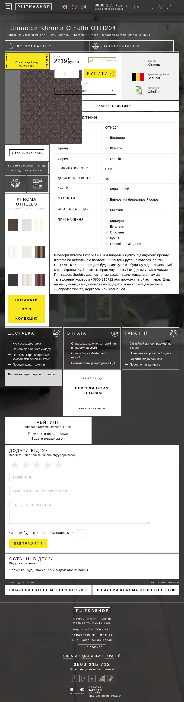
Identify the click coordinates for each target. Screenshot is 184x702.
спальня (117, 232)
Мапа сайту (82, 622)
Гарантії (151, 333)
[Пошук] (177, 7)
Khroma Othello (26, 201)
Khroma (116, 148)
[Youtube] (92, 678)
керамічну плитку (113, 270)
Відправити (28, 543)
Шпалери (117, 137)
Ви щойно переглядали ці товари (31, 374)
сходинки (136, 270)
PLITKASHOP (92, 611)
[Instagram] (101, 678)
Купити (100, 73)
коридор (117, 221)
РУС (108, 629)
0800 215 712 (109, 5)
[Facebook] (73, 678)
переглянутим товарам (92, 390)
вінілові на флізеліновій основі (134, 199)
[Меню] (8, 6)
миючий (116, 210)
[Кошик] (169, 7)
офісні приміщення (125, 244)
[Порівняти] (161, 7)
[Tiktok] (110, 678)
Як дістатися (92, 647)
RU (137, 7)
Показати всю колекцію (26, 309)
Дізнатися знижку (27, 153)
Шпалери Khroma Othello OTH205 (137, 590)
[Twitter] (82, 678)
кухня (114, 238)
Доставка (34, 333)
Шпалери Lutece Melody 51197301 (48, 590)
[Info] (75, 7)
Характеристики (114, 106)
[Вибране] (152, 7)
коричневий (119, 189)
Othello (115, 159)
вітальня (117, 226)
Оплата (93, 333)
